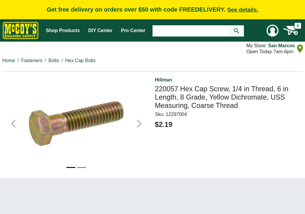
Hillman (163, 79)
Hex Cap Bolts (80, 60)
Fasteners (31, 60)
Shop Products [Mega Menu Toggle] (63, 30)
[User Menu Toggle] (272, 31)
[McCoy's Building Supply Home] (20, 30)
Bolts (54, 60)
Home (8, 60)
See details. (243, 10)
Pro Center (133, 30)
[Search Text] (190, 31)
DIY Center (100, 30)
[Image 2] (81, 167)
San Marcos (281, 45)
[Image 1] (70, 167)
